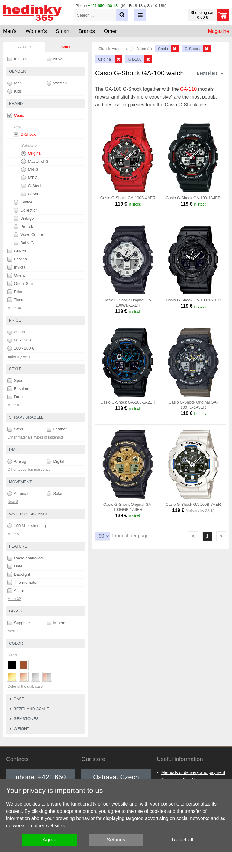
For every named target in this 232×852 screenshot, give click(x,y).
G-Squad (32, 194)
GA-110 (188, 89)
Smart (66, 47)
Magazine (218, 31)
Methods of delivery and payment (193, 772)
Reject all (182, 840)
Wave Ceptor (28, 234)
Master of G (35, 161)
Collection (26, 210)
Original (31, 153)
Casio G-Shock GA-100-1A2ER (128, 402)
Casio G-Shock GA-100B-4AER (128, 198)
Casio (15, 115)
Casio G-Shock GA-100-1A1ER (193, 300)
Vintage (24, 218)
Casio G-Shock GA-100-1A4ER (193, 198)
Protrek (23, 226)
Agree (49, 840)
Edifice (23, 202)
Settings (116, 840)
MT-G (29, 177)
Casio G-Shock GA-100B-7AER (193, 504)
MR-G (29, 169)
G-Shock (25, 134)
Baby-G (24, 243)
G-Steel (31, 186)
